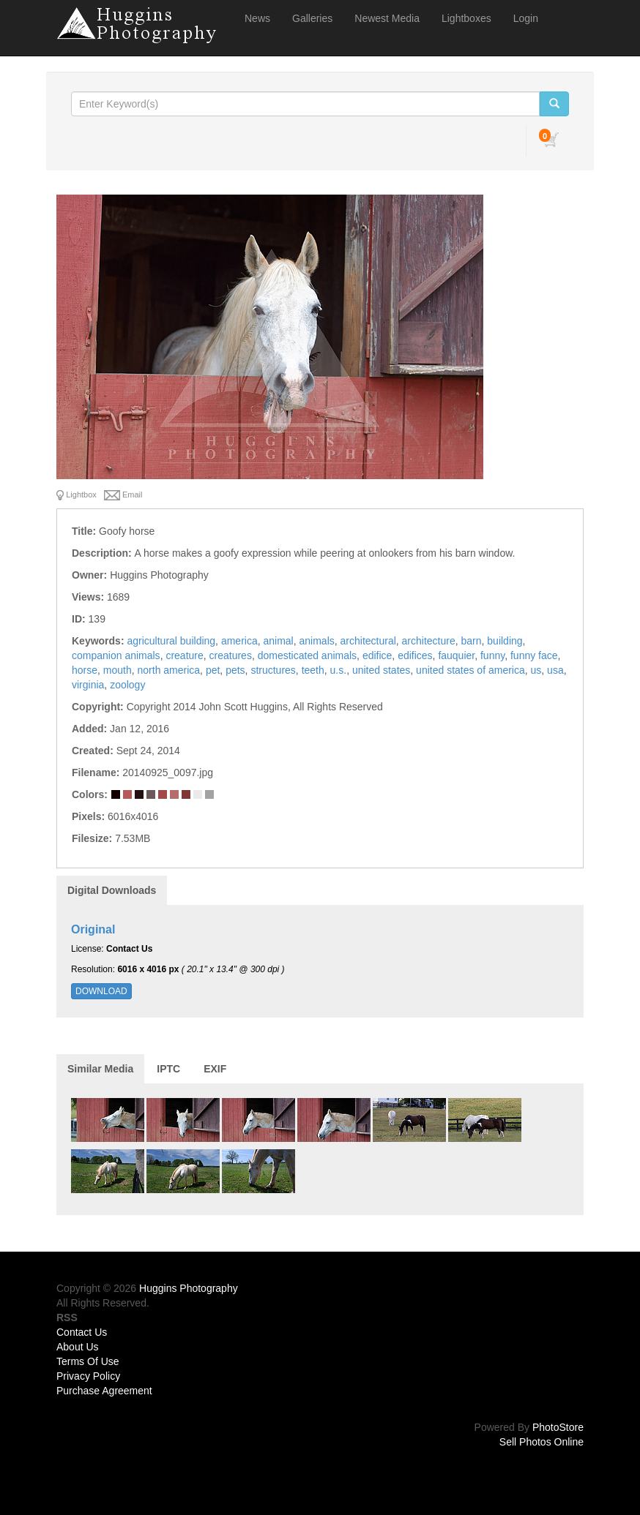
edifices (415, 655)
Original (93, 929)
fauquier (456, 655)
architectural (368, 641)
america (239, 641)
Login (525, 18)
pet (213, 670)
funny (492, 655)
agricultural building (171, 641)
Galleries (312, 18)
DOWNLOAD (101, 991)
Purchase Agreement (104, 1390)
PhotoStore (558, 1427)
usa (555, 670)
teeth (313, 670)
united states (381, 670)
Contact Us (81, 1332)
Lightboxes (466, 18)
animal (278, 641)
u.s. (338, 670)
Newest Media (387, 18)
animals (317, 641)
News (257, 18)
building (504, 641)
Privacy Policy (88, 1376)
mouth (117, 670)
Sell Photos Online (541, 1442)
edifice (377, 655)
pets (235, 670)
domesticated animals (307, 655)
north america (169, 670)
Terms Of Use (87, 1361)
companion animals (116, 655)
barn (471, 641)
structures (272, 670)
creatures (230, 655)
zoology (127, 685)
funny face (534, 655)
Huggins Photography (188, 1288)
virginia (88, 685)
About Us (77, 1347)
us (536, 670)
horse (84, 670)
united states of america (470, 670)
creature (184, 655)
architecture (428, 641)
